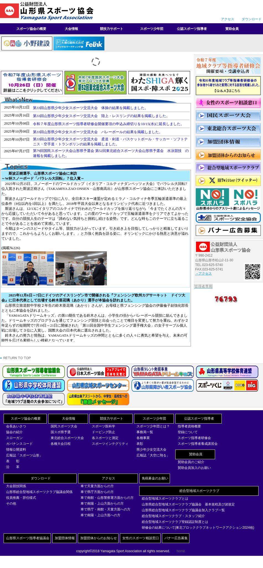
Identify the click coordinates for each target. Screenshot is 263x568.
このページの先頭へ (15, 358)
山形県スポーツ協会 (48, 11)
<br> (95, 131)
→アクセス (203, 273)
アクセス (227, 19)
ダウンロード (252, 19)
